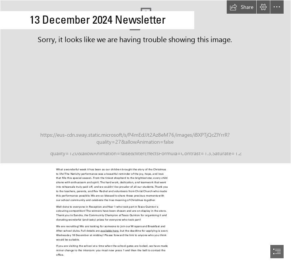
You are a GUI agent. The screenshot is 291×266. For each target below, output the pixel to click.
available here (109, 230)
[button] (241, 7)
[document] (145, 133)
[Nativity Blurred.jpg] (145, 82)
